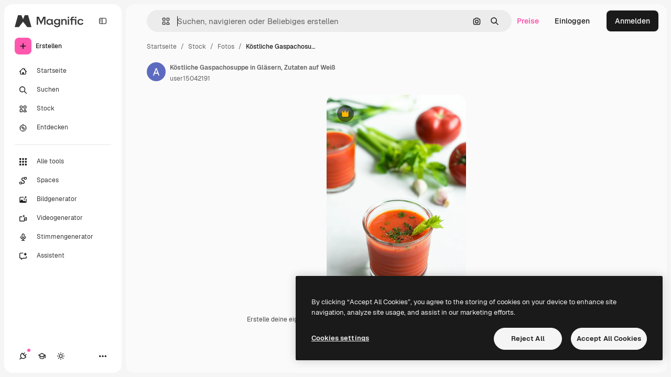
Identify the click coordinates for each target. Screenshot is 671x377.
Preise (528, 21)
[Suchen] (63, 90)
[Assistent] (63, 256)
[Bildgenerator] (63, 199)
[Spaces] (63, 180)
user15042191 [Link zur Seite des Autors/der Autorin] (190, 78)
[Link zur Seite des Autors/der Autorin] (156, 71)
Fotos (226, 46)
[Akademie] (42, 356)
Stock (197, 46)
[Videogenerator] (63, 218)
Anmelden (632, 21)
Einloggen (572, 21)
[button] (161, 21)
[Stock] (63, 109)
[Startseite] (63, 71)
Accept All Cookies (609, 338)
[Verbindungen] (23, 356)
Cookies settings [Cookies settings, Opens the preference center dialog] (340, 338)
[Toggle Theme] (60, 356)
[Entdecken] (63, 127)
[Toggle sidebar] (102, 21)
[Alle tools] (63, 161)
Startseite (162, 46)
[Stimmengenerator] (63, 237)
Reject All (528, 338)
